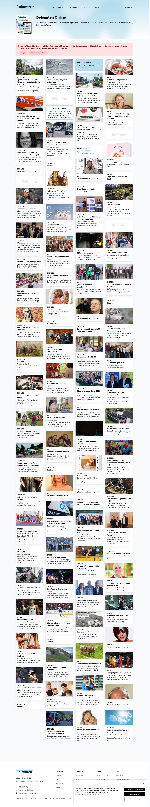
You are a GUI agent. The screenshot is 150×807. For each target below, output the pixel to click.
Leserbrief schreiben (87, 153)
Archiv (86, 7)
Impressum (79, 776)
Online (96, 7)
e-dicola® (55, 798)
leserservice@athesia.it (26, 790)
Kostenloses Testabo (37, 53)
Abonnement (59, 7)
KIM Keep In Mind (66, 798)
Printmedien (60, 783)
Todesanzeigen (85, 151)
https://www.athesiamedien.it (28, 793)
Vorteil (58, 787)
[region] (110, 792)
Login (23, 53)
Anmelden (129, 7)
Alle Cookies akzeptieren (135, 789)
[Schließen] (143, 783)
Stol (57, 780)
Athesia (58, 776)
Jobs (57, 791)
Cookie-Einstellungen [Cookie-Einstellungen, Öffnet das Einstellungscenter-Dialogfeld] (135, 799)
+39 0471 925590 (24, 787)
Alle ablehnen (134, 794)
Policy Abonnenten (102, 776)
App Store (119, 776)
